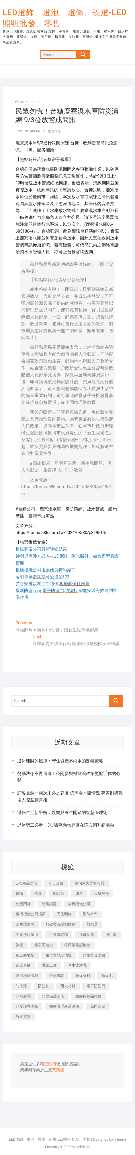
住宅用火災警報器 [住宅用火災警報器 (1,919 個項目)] (89, 883)
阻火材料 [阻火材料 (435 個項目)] (67, 986)
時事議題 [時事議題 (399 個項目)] (49, 904)
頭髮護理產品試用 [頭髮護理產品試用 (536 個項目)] (64, 1006)
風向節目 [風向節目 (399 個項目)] (97, 1006)
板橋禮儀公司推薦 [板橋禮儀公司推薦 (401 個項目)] (31, 914)
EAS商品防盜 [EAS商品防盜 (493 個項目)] (26, 883)
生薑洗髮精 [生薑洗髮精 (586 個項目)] (58, 934)
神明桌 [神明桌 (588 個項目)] (110, 934)
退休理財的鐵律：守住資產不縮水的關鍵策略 (60, 760)
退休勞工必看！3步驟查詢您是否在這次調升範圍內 (65, 825)
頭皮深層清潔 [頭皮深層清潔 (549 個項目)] (53, 996)
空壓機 (50, 1064)
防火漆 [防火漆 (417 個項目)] (21, 986)
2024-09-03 (27, 102)
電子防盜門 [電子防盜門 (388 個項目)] (96, 986)
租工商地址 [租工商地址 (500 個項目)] (25, 955)
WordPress (81, 1147)
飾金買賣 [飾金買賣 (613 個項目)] (23, 1016)
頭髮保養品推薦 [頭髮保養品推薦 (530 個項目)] (88, 996)
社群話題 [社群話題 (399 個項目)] (86, 934)
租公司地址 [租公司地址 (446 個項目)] (43, 945)
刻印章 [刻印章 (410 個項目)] (58, 893)
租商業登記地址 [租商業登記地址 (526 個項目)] (77, 945)
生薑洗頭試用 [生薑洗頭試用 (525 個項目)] (27, 934)
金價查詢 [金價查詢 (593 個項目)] (56, 975)
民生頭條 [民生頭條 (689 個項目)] (64, 914)
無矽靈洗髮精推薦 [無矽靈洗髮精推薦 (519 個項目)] (60, 924)
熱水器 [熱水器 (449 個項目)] (92, 924)
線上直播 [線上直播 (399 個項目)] (23, 965)
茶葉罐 (58, 1070)
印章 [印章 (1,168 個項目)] (79, 893)
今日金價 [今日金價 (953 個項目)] (55, 883)
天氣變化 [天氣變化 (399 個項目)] (101, 893)
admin (34, 131)
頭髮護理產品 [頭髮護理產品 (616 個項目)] (27, 1006)
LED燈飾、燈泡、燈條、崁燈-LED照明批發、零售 (65, 18)
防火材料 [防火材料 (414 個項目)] (82, 975)
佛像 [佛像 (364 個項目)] (19, 893)
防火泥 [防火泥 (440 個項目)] (107, 975)
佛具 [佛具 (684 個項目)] (38, 893)
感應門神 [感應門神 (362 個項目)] (23, 904)
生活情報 (54, 131)
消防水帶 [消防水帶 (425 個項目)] (90, 914)
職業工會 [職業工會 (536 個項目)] (49, 965)
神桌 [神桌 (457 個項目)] (19, 945)
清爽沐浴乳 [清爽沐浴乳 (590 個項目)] (25, 924)
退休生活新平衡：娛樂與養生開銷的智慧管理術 (62, 812)
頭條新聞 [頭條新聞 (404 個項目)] (23, 996)
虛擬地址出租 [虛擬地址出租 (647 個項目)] (27, 975)
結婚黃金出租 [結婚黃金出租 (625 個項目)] (94, 955)
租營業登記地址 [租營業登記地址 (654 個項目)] (59, 955)
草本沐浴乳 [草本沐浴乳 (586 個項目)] (77, 965)
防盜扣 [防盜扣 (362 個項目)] (43, 986)
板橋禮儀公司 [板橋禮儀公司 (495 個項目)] (79, 904)
